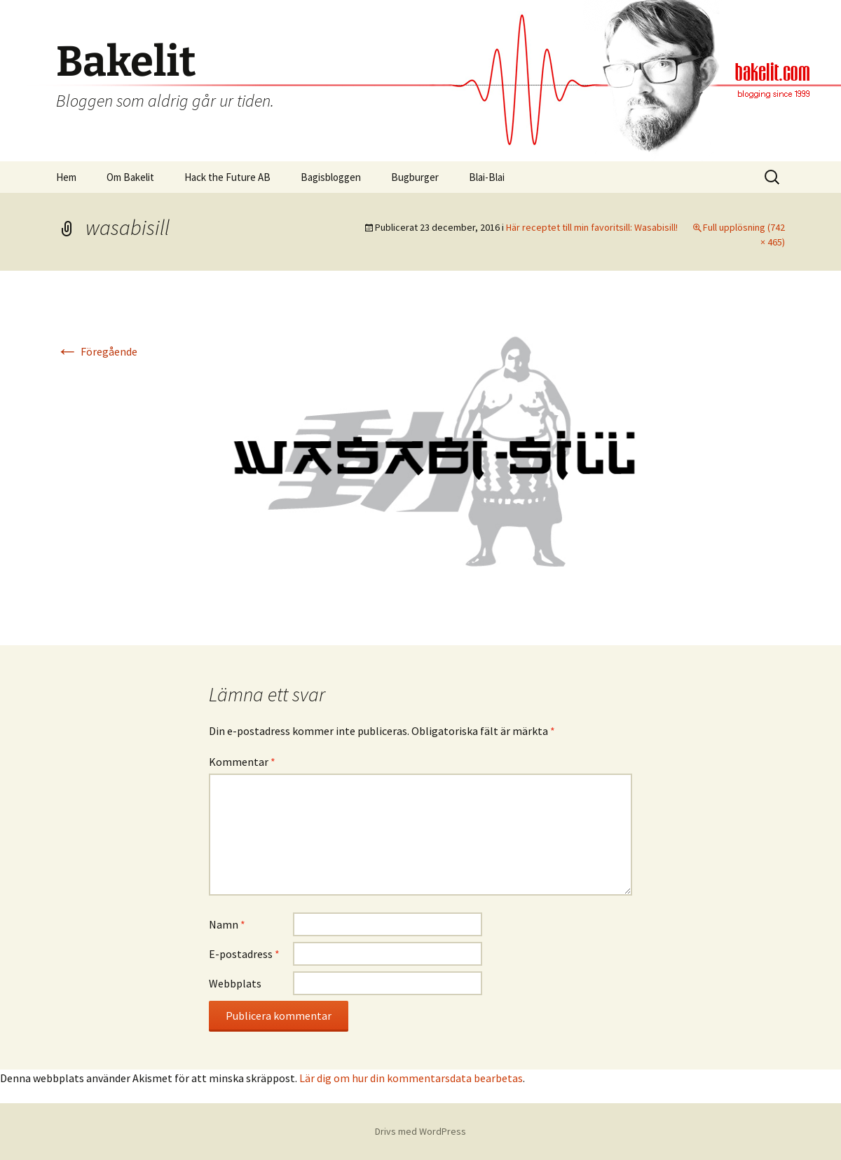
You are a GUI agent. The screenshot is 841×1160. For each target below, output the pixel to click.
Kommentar (242, 762)
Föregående (96, 351)
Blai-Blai (487, 177)
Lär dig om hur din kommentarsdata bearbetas (411, 1078)
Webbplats (235, 983)
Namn (227, 924)
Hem (66, 177)
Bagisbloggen (331, 177)
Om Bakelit (130, 177)
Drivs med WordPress (420, 1131)
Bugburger (415, 177)
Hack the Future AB (227, 177)
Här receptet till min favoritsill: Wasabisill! (592, 227)
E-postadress (244, 954)
